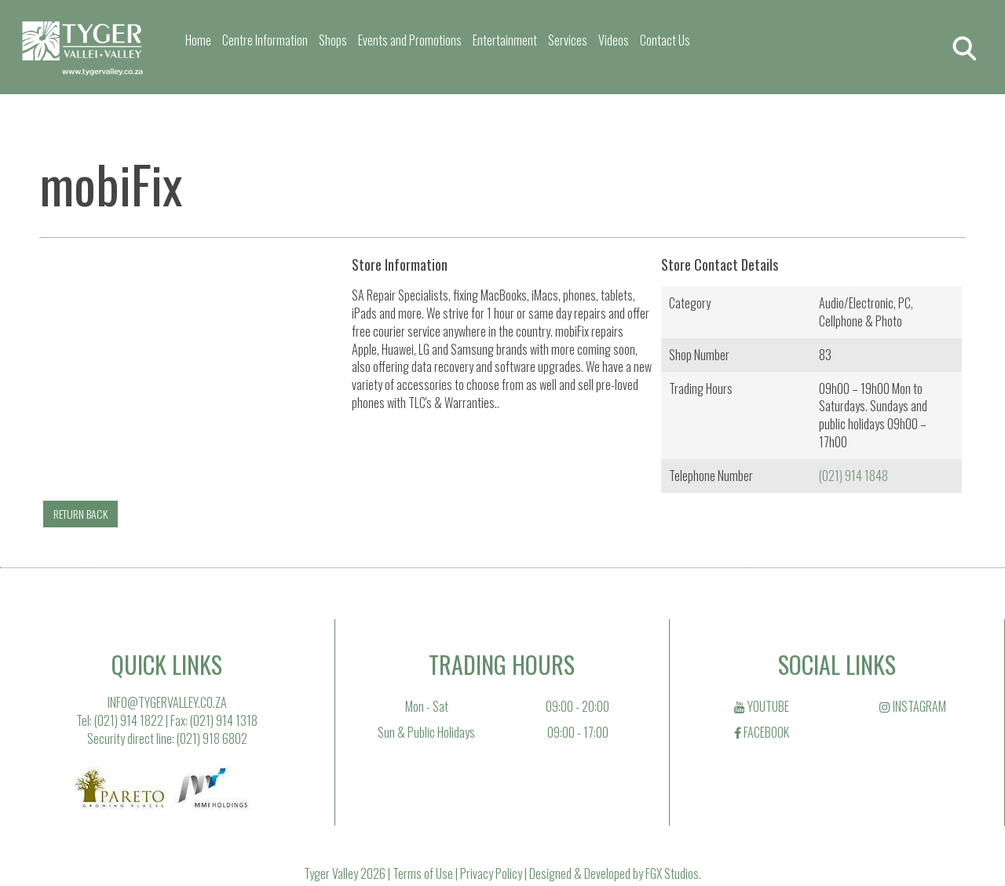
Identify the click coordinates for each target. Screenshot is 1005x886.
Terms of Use (423, 873)
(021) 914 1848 (853, 475)
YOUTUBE (761, 706)
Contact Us (665, 40)
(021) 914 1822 (128, 720)
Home (198, 40)
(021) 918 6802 (212, 738)
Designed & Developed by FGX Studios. (615, 873)
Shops (333, 40)
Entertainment (505, 40)
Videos (613, 40)
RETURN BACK (80, 513)
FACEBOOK (761, 732)
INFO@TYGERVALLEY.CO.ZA (167, 702)
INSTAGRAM (912, 706)
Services (567, 40)
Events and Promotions (410, 40)
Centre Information (265, 40)
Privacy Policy (491, 873)
